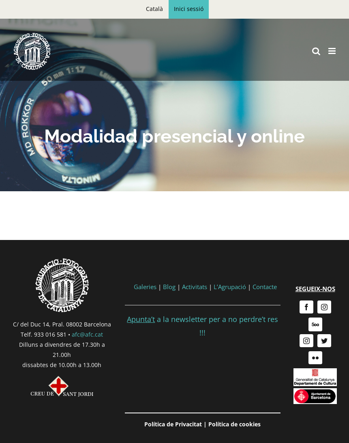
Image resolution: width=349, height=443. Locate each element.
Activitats (194, 287)
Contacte (265, 287)
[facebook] (306, 306)
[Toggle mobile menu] (332, 51)
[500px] (315, 324)
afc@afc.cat (87, 334)
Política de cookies (234, 424)
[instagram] (324, 306)
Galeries (145, 287)
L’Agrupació (230, 287)
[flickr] (315, 357)
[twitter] (324, 340)
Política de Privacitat (173, 424)
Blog (169, 287)
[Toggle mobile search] (316, 51)
